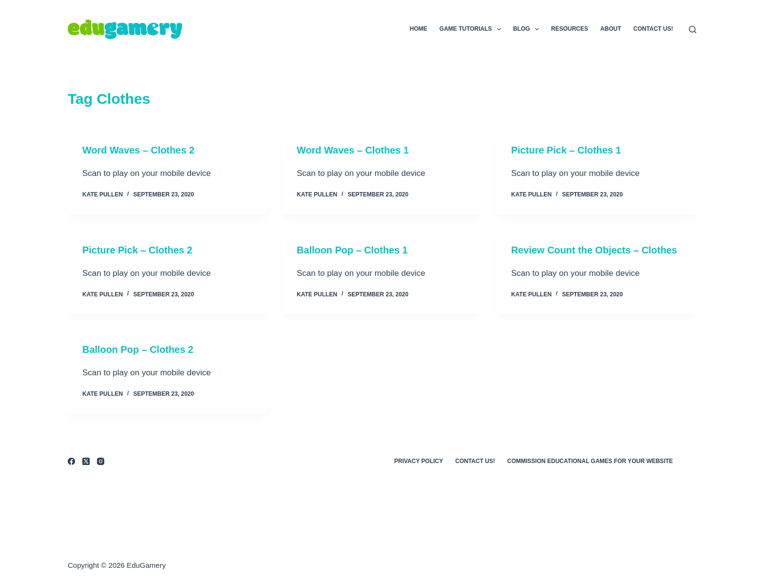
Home (418, 28)
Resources (569, 28)
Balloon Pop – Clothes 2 (138, 349)
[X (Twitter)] (86, 460)
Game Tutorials (472, 29)
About (610, 28)
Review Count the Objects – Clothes (594, 249)
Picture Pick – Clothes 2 (137, 249)
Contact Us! (653, 28)
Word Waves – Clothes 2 (138, 150)
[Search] (692, 29)
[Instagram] (100, 460)
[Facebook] (71, 460)
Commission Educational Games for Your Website (590, 460)
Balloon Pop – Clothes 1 (352, 249)
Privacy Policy (418, 460)
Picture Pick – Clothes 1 (566, 150)
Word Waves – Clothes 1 (353, 150)
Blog (528, 29)
